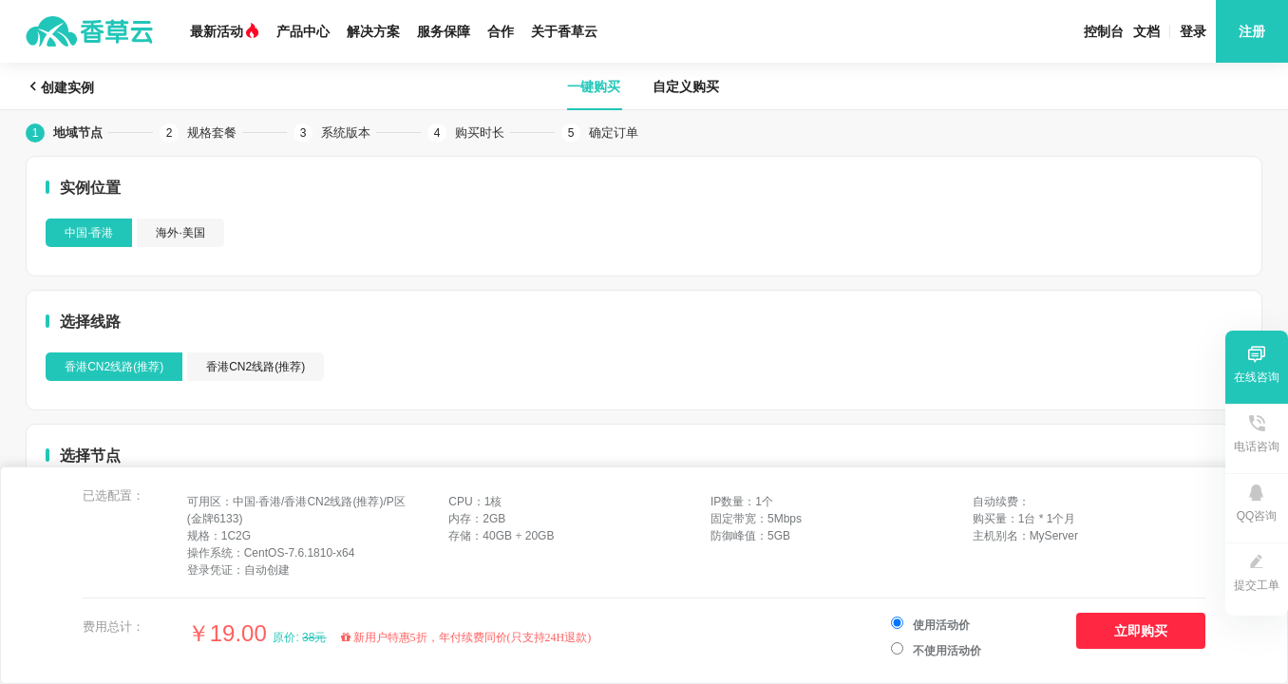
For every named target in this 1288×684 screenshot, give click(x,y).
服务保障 (443, 31)
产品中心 (303, 31)
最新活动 (224, 31)
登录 (1193, 31)
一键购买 (593, 86)
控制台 (1104, 31)
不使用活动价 (936, 649)
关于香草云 (564, 31)
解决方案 (373, 31)
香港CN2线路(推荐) (114, 366)
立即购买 (1140, 630)
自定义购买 (686, 86)
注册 (1252, 31)
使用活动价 (930, 624)
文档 (1146, 31)
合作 (500, 31)
